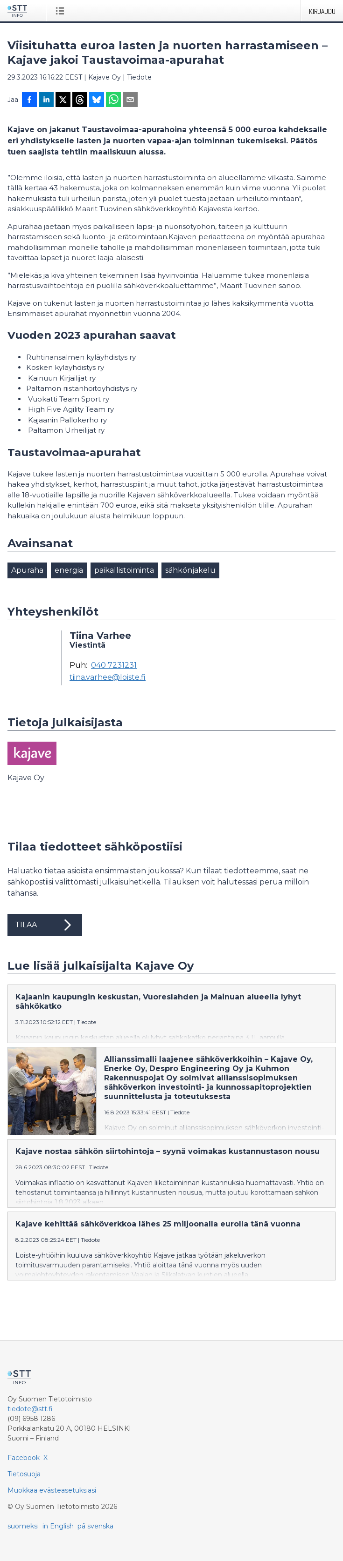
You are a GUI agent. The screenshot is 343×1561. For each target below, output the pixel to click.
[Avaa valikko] (62, 10)
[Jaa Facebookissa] (29, 100)
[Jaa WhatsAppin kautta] (113, 100)
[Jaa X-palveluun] (63, 100)
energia (69, 570)
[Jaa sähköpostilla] (130, 100)
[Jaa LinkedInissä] (46, 100)
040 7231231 (114, 665)
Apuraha (27, 570)
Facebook (23, 1458)
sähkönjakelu (190, 570)
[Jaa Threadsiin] (79, 100)
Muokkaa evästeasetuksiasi (51, 1490)
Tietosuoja (24, 1474)
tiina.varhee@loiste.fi (108, 677)
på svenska (95, 1526)
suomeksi (23, 1526)
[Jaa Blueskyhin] (96, 100)
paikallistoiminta (124, 570)
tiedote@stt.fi (30, 1409)
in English (58, 1526)
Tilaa (45, 925)
